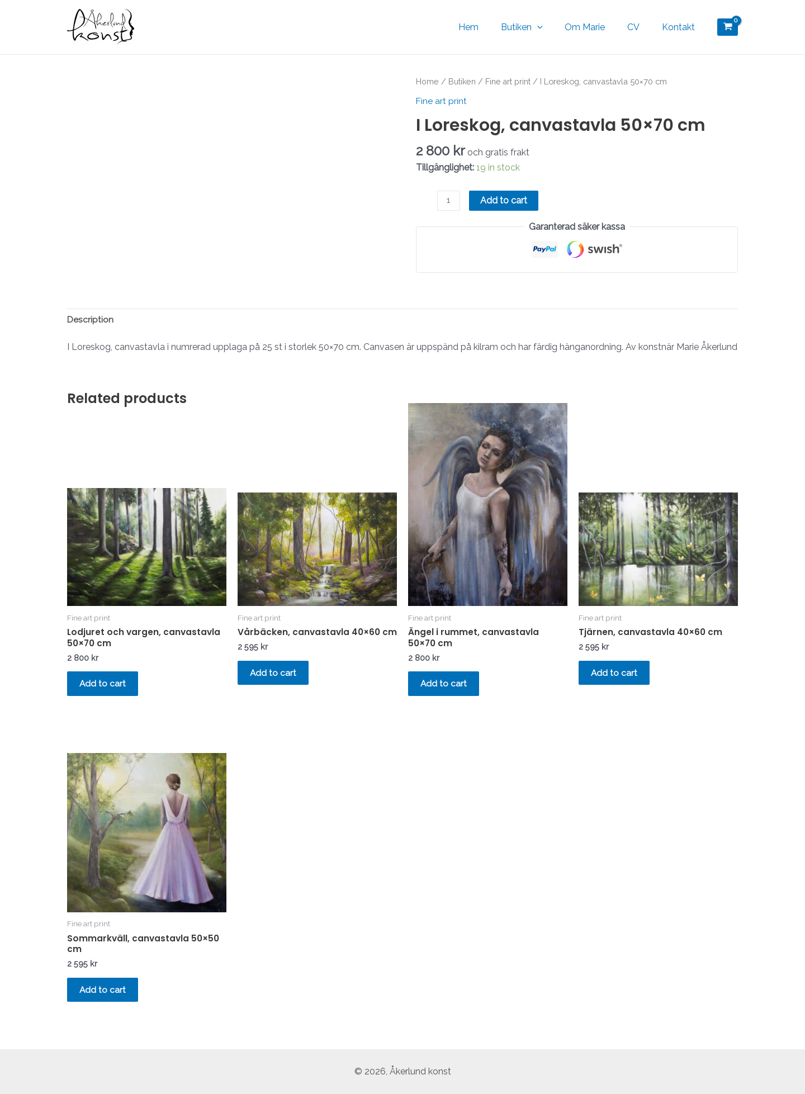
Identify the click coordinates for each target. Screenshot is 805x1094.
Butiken (537, 27)
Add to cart (504, 200)
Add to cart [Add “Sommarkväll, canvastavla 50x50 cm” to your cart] (107, 999)
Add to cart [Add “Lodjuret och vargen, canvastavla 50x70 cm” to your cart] (107, 687)
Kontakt (680, 27)
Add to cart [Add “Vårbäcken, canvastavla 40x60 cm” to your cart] (277, 687)
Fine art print (509, 81)
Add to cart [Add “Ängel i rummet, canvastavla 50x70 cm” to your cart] (448, 687)
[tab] (90, 321)
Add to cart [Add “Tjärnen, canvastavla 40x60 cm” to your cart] (618, 676)
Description (90, 320)
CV (640, 27)
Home (427, 81)
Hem (489, 27)
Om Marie (596, 27)
